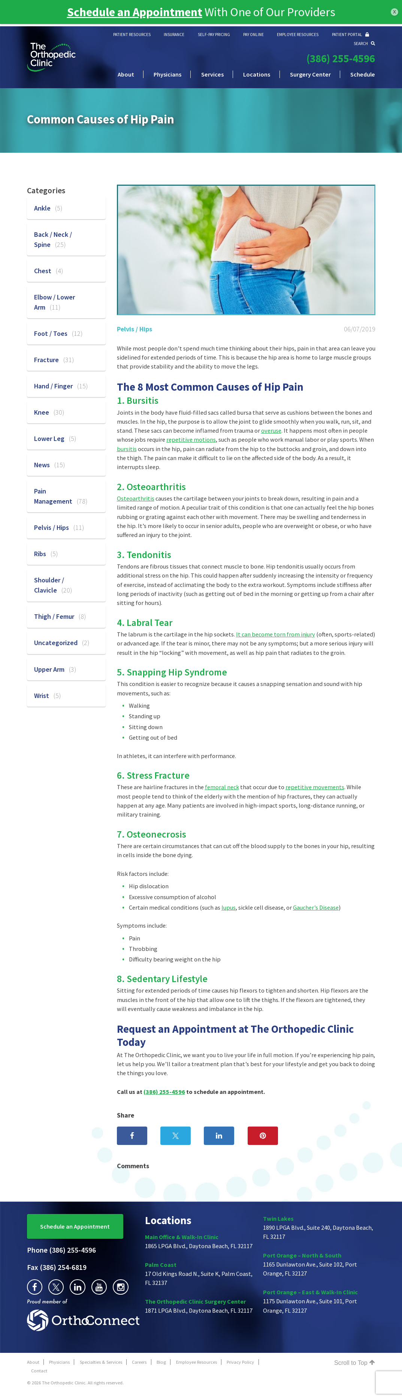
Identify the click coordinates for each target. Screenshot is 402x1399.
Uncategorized (61, 642)
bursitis (127, 449)
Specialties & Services (101, 1362)
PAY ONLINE (253, 34)
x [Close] (394, 11)
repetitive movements (314, 787)
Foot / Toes (58, 333)
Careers (139, 1362)
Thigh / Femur (60, 616)
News (49, 464)
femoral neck (222, 787)
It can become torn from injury (275, 634)
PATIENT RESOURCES (132, 34)
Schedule (362, 74)
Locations (256, 74)
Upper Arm (55, 669)
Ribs (46, 553)
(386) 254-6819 (57, 1267)
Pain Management (60, 496)
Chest (48, 270)
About (126, 74)
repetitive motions (191, 439)
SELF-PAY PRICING (214, 34)
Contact (39, 1370)
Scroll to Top (354, 1362)
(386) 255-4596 (340, 58)
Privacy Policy (240, 1362)
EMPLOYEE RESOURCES (297, 34)
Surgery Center (310, 74)
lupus (228, 907)
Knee (49, 412)
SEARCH (364, 43)
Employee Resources (196, 1362)
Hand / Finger (61, 386)
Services (212, 74)
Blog (161, 1362)
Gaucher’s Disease (316, 907)
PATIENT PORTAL (350, 34)
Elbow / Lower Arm (54, 302)
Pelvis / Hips (134, 329)
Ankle (48, 208)
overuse (271, 430)
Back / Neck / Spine (53, 239)
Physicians (167, 74)
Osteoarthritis (135, 498)
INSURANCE (174, 34)
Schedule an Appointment (75, 1226)
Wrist (47, 695)
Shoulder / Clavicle (53, 585)
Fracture (54, 359)
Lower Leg (55, 438)
